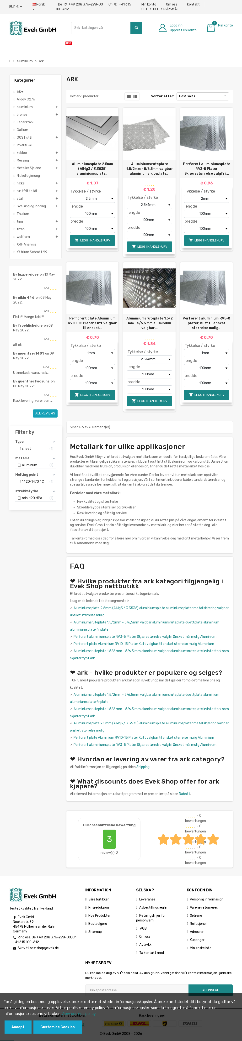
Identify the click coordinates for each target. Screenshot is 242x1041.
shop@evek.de (48, 948)
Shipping (143, 767)
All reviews (45, 413)
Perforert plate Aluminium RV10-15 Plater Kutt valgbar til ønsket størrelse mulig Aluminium (144, 644)
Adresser (197, 932)
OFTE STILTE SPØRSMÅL (159, 9)
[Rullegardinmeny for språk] (39, 7)
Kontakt (193, 4)
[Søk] (107, 28)
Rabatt (184, 794)
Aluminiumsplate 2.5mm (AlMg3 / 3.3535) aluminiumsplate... (92, 169)
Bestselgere (97, 924)
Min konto (148, 4)
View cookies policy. (79, 1013)
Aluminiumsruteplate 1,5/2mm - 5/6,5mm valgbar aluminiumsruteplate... (149, 169)
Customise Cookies (57, 1027)
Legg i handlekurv (92, 240)
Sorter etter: (162, 96)
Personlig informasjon (206, 899)
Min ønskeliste (200, 948)
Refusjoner (198, 924)
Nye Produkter (99, 916)
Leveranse (147, 899)
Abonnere (210, 990)
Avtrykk (145, 945)
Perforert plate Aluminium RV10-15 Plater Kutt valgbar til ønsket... (92, 323)
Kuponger (197, 940)
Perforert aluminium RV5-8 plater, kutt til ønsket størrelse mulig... (206, 323)
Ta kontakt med (151, 953)
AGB (143, 928)
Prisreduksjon (98, 907)
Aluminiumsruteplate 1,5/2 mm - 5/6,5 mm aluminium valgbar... (149, 323)
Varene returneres (204, 907)
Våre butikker (98, 899)
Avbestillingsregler (153, 907)
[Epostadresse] (136, 990)
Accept (17, 1027)
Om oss (171, 4)
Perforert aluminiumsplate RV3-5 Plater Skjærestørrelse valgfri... (206, 169)
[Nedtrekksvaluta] (15, 7)
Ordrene (196, 916)
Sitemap (95, 932)
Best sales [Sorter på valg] (187, 96)
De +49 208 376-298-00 (81, 4)
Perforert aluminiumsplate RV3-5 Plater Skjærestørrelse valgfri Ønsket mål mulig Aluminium (145, 637)
